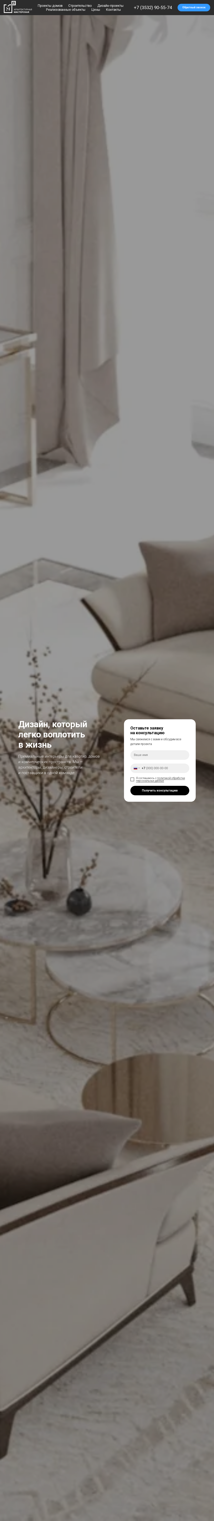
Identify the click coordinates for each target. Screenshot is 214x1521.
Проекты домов (50, 6)
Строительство (80, 6)
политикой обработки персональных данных (160, 779)
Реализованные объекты (65, 10)
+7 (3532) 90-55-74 (153, 7)
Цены (95, 10)
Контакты (113, 10)
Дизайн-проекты (110, 6)
